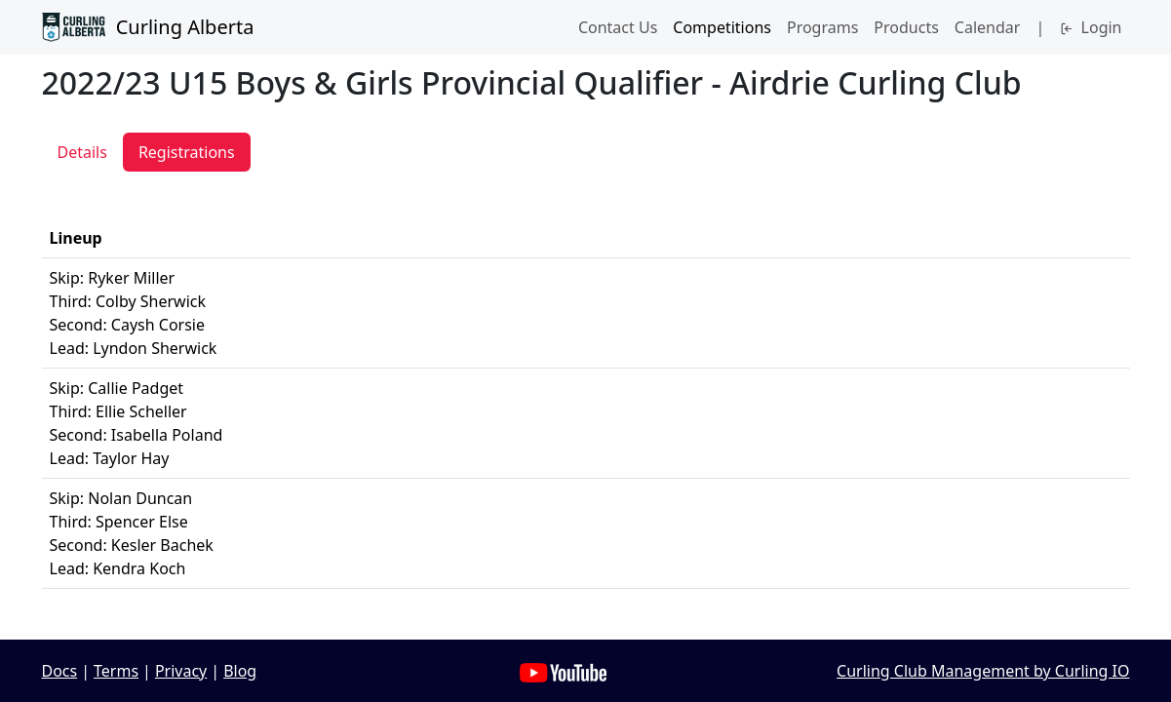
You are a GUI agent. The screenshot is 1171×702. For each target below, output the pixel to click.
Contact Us (617, 27)
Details (82, 152)
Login (1090, 27)
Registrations (186, 152)
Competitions (722, 27)
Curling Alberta (148, 27)
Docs (60, 671)
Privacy (181, 671)
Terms (116, 671)
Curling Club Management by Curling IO (983, 671)
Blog (239, 671)
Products (906, 27)
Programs (822, 27)
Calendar (988, 27)
